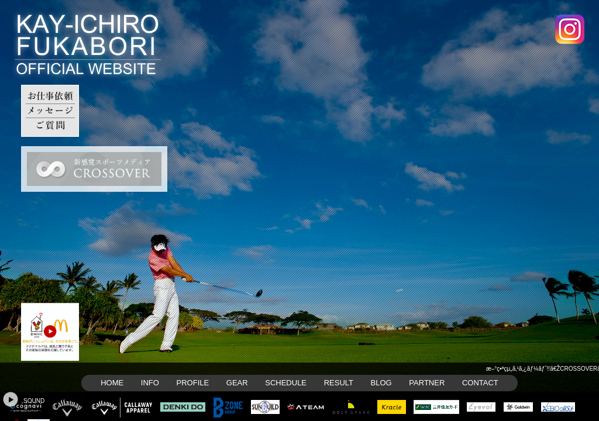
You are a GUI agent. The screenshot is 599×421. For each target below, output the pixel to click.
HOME (112, 382)
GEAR (237, 382)
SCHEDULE (286, 382)
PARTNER (427, 382)
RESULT (338, 382)
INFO (150, 382)
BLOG (381, 382)
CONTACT (480, 382)
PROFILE (193, 382)
